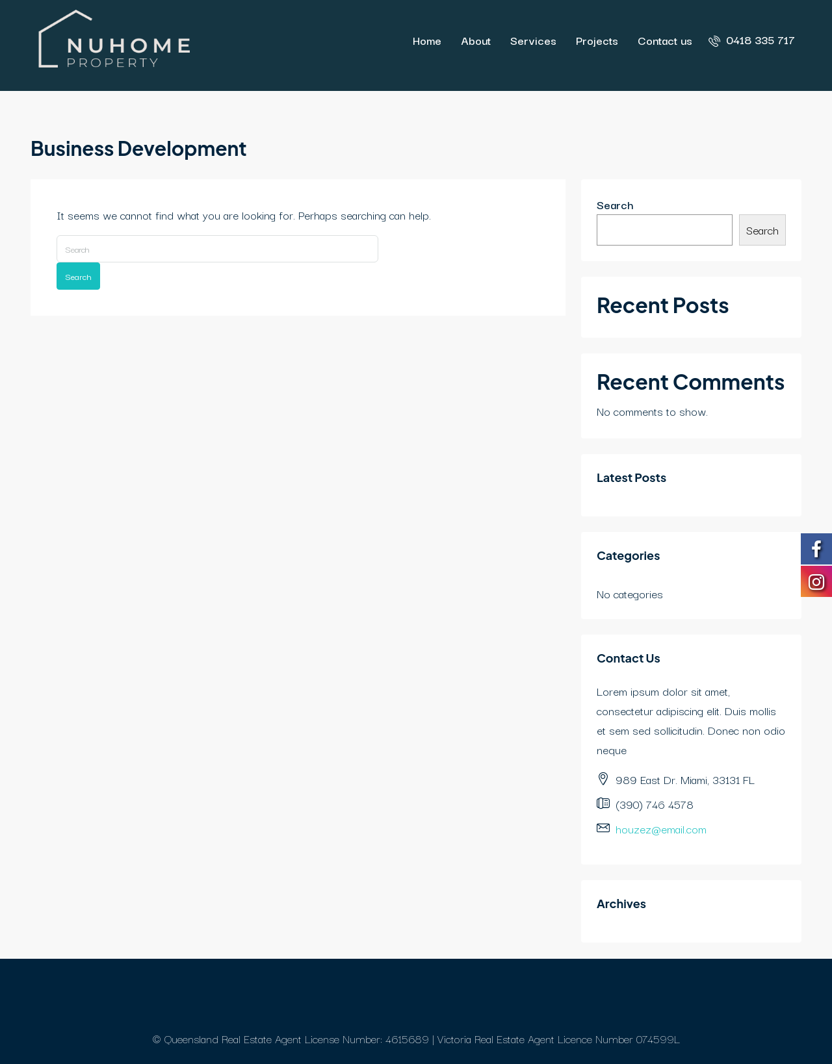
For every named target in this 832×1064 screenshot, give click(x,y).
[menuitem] (751, 39)
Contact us (665, 40)
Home (427, 40)
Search (78, 276)
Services (533, 40)
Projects (597, 40)
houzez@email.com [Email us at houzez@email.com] (661, 828)
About (476, 40)
